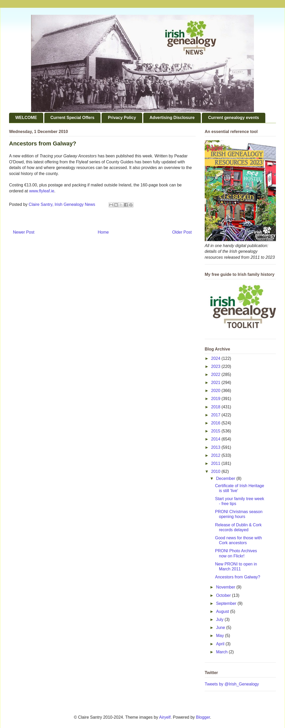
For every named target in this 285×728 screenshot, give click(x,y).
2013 (216, 447)
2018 (216, 407)
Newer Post (23, 232)
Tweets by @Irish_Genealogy (232, 684)
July (220, 619)
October (224, 595)
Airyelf (164, 717)
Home (103, 232)
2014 (216, 439)
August (223, 611)
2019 (216, 398)
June (221, 627)
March (222, 652)
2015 (216, 431)
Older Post (182, 232)
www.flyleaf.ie (41, 191)
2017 (216, 415)
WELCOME (26, 117)
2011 (216, 463)
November (226, 587)
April (220, 644)
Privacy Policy (122, 117)
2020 (216, 390)
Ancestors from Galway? (237, 577)
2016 (216, 423)
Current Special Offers (73, 117)
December (226, 478)
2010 (216, 471)
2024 (216, 358)
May (220, 635)
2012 (216, 455)
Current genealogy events (233, 117)
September (227, 603)
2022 (216, 374)
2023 (216, 366)
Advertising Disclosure (172, 117)
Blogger (203, 717)
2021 (216, 382)
